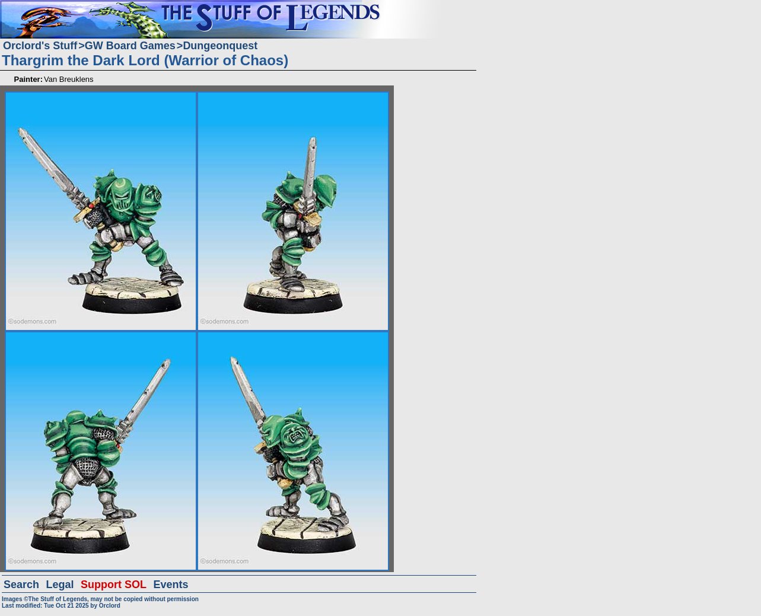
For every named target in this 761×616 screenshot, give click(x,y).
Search (21, 584)
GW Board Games (130, 46)
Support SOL (114, 584)
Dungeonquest (220, 46)
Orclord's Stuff (40, 46)
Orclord (109, 605)
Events (170, 584)
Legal (60, 584)
